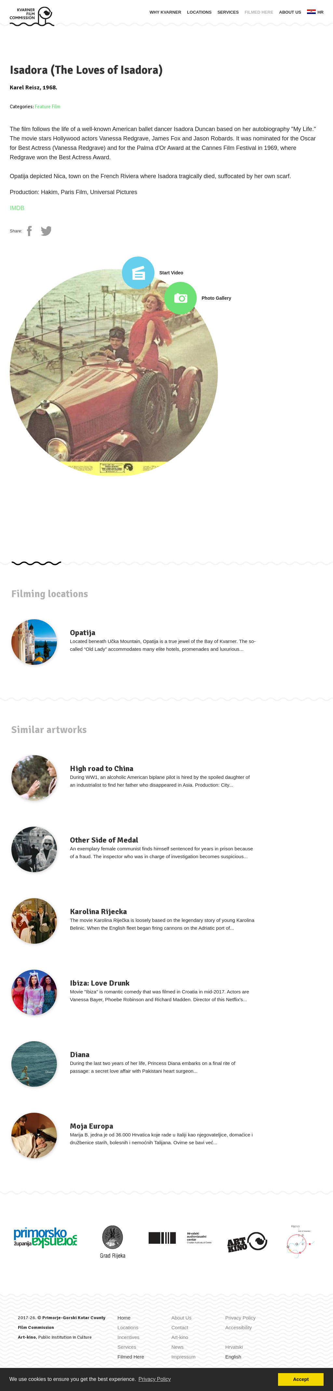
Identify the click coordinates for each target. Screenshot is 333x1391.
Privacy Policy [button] (155, 1379)
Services (228, 12)
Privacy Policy (240, 1317)
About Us (290, 12)
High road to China (101, 768)
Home (123, 1317)
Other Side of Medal (104, 840)
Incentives (128, 1337)
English (233, 1356)
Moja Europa (91, 1126)
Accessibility (238, 1327)
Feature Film (47, 107)
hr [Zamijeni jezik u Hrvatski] (315, 12)
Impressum (183, 1356)
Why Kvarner (165, 12)
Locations (199, 12)
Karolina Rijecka (98, 911)
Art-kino (27, 1337)
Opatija (82, 632)
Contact (179, 1327)
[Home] (32, 16)
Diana (79, 1054)
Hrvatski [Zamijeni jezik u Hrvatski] (234, 1347)
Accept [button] (301, 1379)
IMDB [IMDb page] (17, 208)
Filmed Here (259, 12)
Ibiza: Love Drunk (99, 983)
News (177, 1347)
